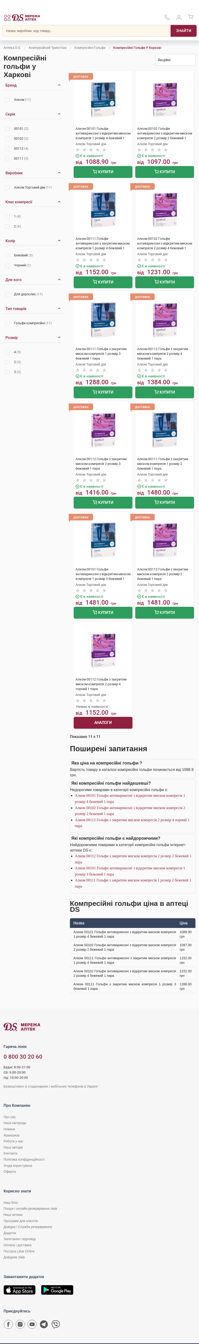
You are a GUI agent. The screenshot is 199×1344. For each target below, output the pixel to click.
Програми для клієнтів (21, 1221)
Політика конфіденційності (24, 1159)
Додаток (10, 1233)
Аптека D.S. (12, 48)
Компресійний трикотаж (48, 48)
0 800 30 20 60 (23, 1056)
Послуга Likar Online (19, 1251)
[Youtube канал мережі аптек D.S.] (32, 1325)
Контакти (10, 1153)
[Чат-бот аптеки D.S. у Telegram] (44, 1325)
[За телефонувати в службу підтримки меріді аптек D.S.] (167, 19)
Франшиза (11, 1135)
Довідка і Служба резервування (28, 1227)
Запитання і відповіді (20, 1239)
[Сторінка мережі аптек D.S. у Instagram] (20, 1325)
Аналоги (103, 722)
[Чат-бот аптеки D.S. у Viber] (55, 1325)
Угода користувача (18, 1166)
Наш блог (11, 1203)
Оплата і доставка (18, 1245)
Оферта (10, 1171)
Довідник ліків (14, 1257)
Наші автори (13, 1147)
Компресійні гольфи (89, 48)
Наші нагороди (15, 1123)
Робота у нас (13, 1141)
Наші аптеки (13, 1215)
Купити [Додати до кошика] (103, 172)
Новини (9, 1129)
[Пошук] (184, 31)
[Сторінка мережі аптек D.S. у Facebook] (8, 1325)
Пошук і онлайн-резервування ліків (30, 1208)
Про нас (10, 1117)
